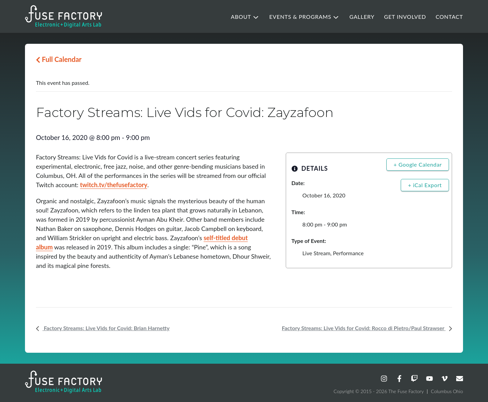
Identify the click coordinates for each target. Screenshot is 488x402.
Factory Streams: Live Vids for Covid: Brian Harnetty (105, 328)
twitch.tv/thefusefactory (113, 185)
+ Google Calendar (418, 164)
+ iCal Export (425, 185)
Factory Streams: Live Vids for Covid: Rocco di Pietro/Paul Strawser (364, 328)
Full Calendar (58, 59)
